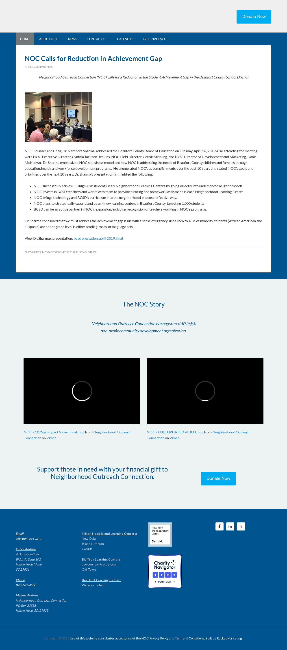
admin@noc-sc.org (28, 538)
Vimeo (51, 438)
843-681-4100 (26, 585)
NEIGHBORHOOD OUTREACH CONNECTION (54, 15)
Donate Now (254, 16)
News (83, 252)
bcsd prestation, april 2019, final (98, 238)
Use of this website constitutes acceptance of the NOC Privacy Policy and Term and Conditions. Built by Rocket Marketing (156, 638)
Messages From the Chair (60, 252)
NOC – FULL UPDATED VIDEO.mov (175, 432)
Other (92, 252)
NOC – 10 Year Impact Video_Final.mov (54, 432)
